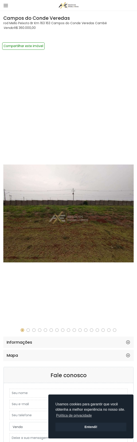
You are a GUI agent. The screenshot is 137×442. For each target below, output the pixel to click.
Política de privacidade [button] (74, 415)
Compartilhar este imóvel (23, 46)
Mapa (12, 355)
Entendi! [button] (90, 427)
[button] (22, 330)
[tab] (68, 342)
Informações (19, 342)
